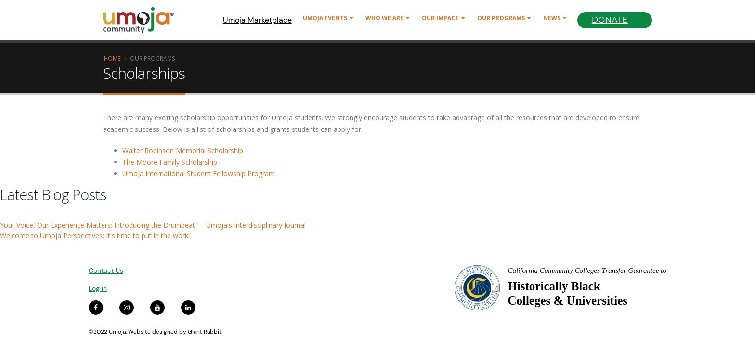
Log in (98, 288)
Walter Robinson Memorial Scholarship (182, 150)
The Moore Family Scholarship (169, 162)
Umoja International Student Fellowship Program (198, 173)
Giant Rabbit (204, 331)
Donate (610, 20)
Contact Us (106, 270)
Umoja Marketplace (257, 20)
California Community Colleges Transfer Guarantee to (587, 270)
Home (112, 58)
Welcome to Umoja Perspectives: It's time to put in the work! (95, 235)
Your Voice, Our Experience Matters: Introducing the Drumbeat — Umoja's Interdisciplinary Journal (153, 225)
